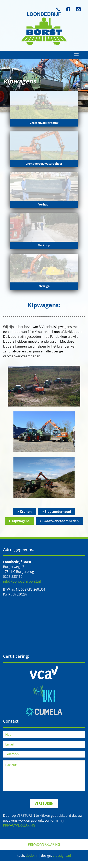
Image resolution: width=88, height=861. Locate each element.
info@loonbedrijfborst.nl (22, 581)
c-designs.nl (62, 855)
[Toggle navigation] (76, 55)
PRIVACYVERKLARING (19, 825)
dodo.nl (31, 855)
